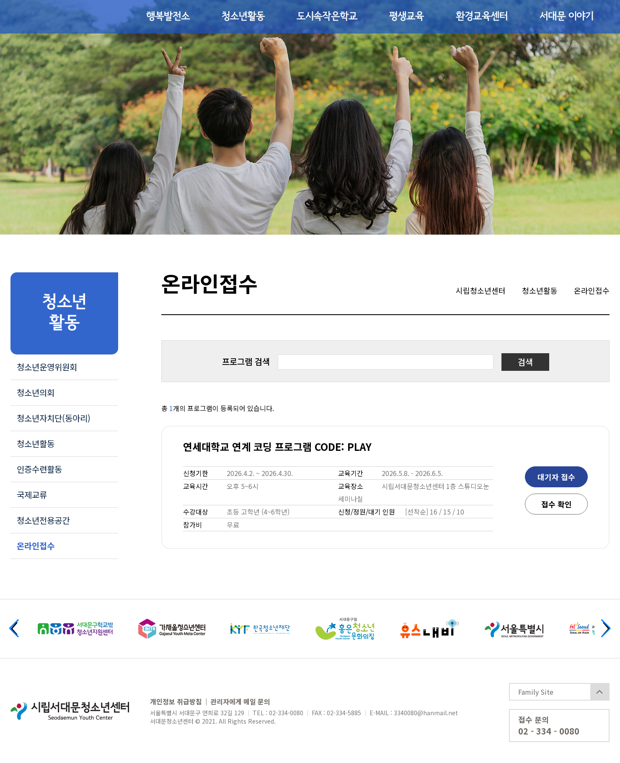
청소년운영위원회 (47, 367)
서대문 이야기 (566, 17)
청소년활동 (243, 17)
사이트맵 (590, 17)
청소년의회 (35, 392)
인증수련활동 (39, 469)
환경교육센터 (482, 17)
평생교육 (406, 17)
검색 (525, 362)
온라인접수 (35, 546)
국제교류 (32, 495)
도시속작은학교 (327, 17)
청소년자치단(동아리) (53, 418)
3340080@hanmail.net (426, 713)
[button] (14, 628)
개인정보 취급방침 (176, 701)
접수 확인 (556, 504)
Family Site (535, 692)
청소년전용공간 (43, 520)
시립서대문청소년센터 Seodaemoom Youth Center (55, 17)
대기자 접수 (556, 476)
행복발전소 (168, 17)
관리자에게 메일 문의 (240, 701)
